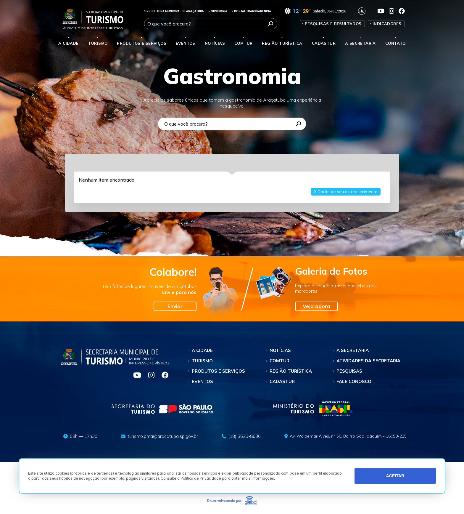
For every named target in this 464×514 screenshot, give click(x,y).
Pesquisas (349, 371)
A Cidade (68, 43)
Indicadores (387, 23)
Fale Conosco (353, 381)
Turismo (202, 361)
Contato (395, 43)
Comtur (243, 43)
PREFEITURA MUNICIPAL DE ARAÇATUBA (174, 11)
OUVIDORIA (217, 11)
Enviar (175, 306)
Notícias (215, 43)
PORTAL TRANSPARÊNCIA (251, 11)
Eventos (202, 381)
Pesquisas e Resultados (333, 23)
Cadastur (324, 43)
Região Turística (282, 43)
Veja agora (316, 306)
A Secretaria (352, 350)
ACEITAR (395, 475)
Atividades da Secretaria (368, 361)
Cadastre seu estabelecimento (346, 191)
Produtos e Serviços (141, 43)
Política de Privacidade (201, 478)
